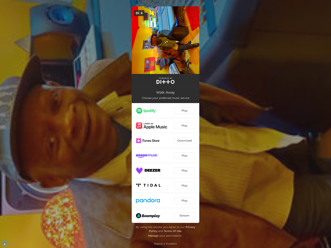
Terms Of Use (173, 231)
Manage (153, 235)
